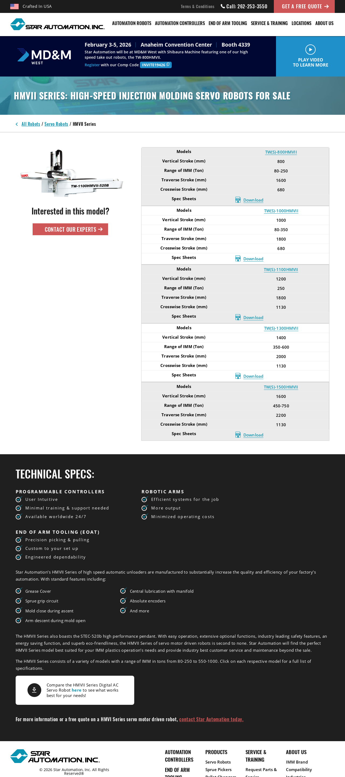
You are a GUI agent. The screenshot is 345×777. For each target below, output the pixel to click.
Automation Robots (131, 23)
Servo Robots (56, 124)
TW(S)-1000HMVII (281, 210)
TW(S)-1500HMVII (281, 386)
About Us (324, 23)
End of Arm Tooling (228, 23)
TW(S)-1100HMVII (281, 269)
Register (92, 64)
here (77, 690)
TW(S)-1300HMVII (281, 328)
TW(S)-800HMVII (281, 152)
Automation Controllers (180, 23)
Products (216, 751)
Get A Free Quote (302, 6)
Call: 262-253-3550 (244, 6)
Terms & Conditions (198, 6)
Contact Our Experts (74, 229)
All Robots (31, 124)
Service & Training (269, 23)
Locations (301, 23)
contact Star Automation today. (211, 719)
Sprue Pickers (218, 769)
